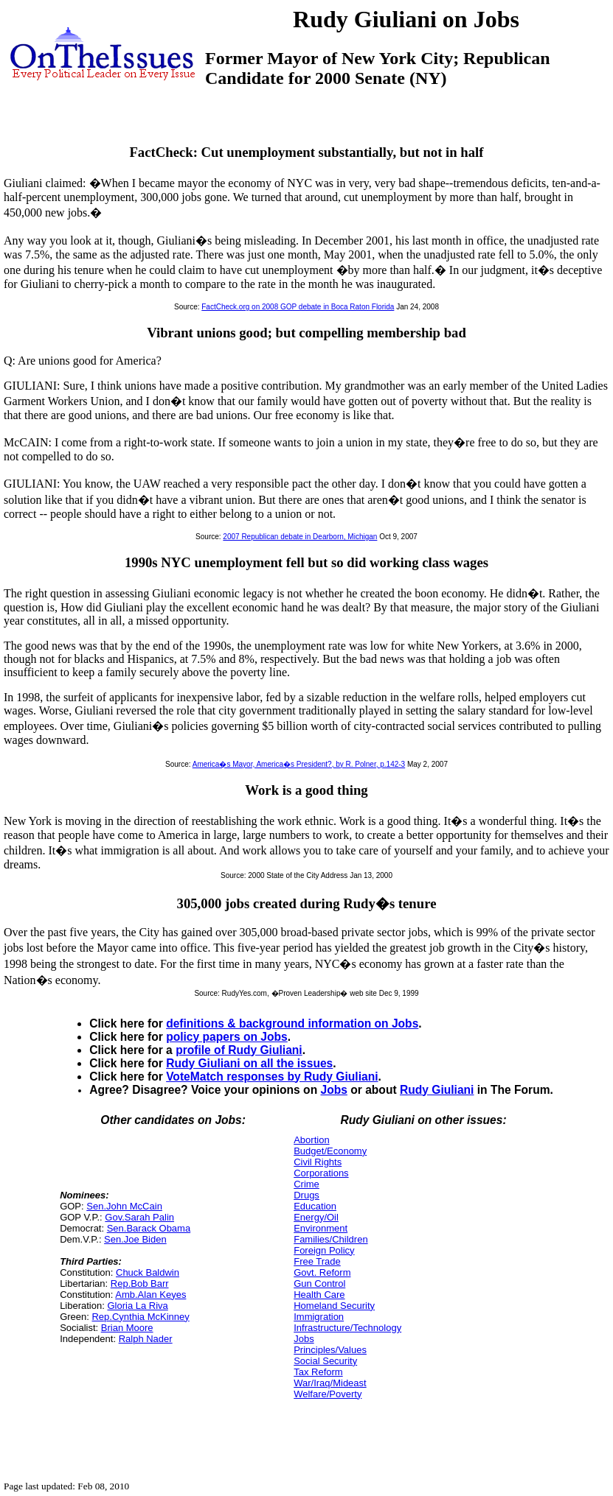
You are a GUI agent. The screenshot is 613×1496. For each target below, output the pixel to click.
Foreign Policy (324, 1250)
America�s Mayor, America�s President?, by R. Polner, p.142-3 (299, 764)
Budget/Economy (330, 1150)
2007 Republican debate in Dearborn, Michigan (300, 537)
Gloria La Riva (137, 1305)
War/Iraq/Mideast (330, 1382)
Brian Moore (127, 1327)
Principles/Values (330, 1349)
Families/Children (330, 1239)
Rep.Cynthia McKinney (140, 1316)
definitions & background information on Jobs (292, 1023)
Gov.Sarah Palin (139, 1217)
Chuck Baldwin (147, 1272)
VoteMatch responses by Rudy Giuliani (272, 1076)
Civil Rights (318, 1161)
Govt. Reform (322, 1272)
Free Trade (317, 1261)
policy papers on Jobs (227, 1036)
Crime (306, 1184)
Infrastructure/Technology (347, 1327)
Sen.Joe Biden (135, 1239)
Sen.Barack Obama (148, 1228)
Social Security (325, 1360)
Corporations (321, 1173)
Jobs (334, 1090)
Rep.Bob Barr (140, 1283)
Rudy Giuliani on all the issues (249, 1063)
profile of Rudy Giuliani (239, 1050)
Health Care (319, 1294)
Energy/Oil (316, 1217)
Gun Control (319, 1283)
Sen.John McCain (124, 1206)
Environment (320, 1228)
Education (315, 1206)
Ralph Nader (146, 1338)
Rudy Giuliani (437, 1090)
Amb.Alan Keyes (150, 1294)
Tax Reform (318, 1371)
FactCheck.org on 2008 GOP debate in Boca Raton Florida (297, 307)
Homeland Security (334, 1305)
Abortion (311, 1139)
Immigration (319, 1316)
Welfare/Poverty (327, 1394)
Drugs (306, 1195)
